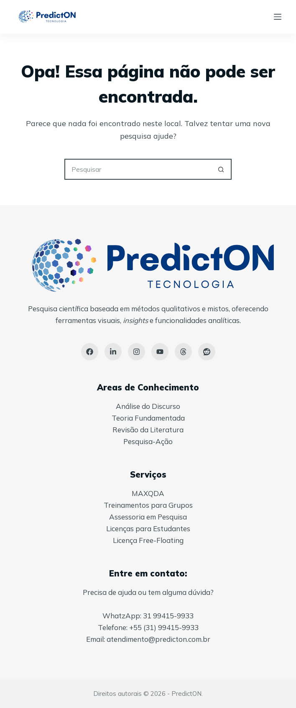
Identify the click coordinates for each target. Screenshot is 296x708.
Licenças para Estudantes (148, 528)
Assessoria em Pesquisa (148, 516)
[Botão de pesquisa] (221, 169)
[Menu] (277, 17)
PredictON (186, 694)
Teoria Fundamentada (148, 417)
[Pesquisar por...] (137, 169)
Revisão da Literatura (148, 429)
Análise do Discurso (148, 406)
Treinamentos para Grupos (148, 505)
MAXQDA (148, 493)
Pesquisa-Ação (148, 441)
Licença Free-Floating (148, 540)
